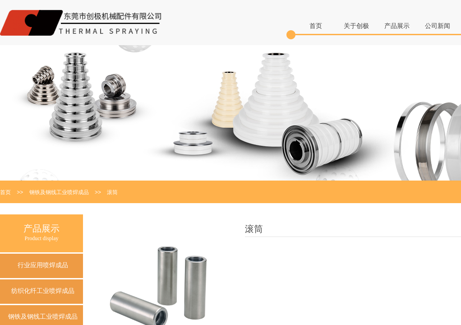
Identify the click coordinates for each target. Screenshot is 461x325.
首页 (315, 26)
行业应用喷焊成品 (43, 265)
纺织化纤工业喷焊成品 (42, 291)
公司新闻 (437, 26)
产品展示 (397, 26)
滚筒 (112, 192)
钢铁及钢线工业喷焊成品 (59, 192)
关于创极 (356, 26)
